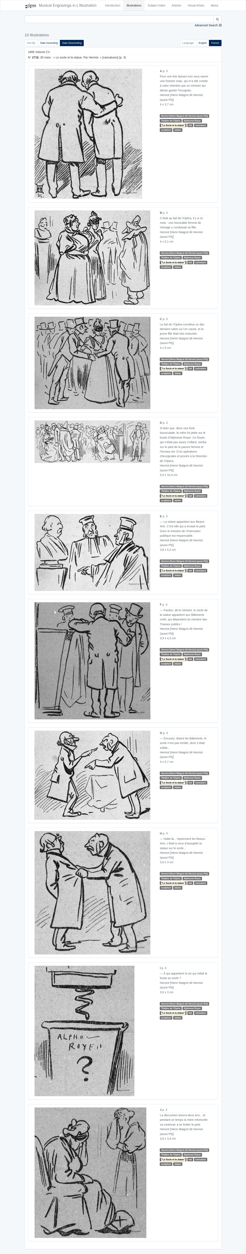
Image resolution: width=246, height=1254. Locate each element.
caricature (200, 125)
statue (178, 130)
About (214, 5)
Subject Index (156, 5)
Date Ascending (49, 43)
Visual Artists (196, 5)
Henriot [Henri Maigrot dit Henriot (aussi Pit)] (184, 116)
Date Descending (71, 43)
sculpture (166, 130)
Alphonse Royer (192, 120)
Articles (176, 5)
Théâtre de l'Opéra (170, 120)
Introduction (112, 5)
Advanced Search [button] (206, 25)
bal (190, 125)
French (215, 43)
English (203, 43)
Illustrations (133, 5)
